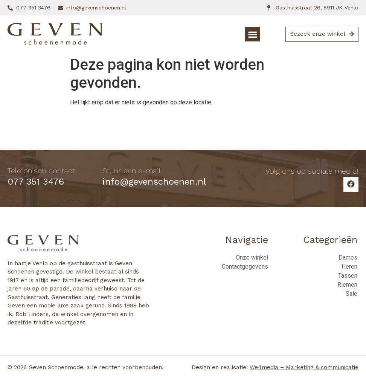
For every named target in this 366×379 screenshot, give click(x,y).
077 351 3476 (36, 181)
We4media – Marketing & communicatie (304, 367)
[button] (252, 34)
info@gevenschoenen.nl (154, 181)
